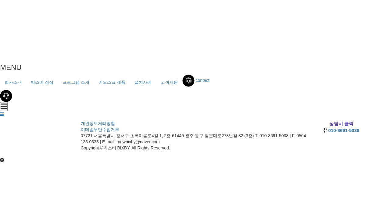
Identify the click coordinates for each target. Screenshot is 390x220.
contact (195, 80)
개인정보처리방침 (98, 123)
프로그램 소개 (76, 82)
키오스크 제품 (111, 82)
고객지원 (169, 82)
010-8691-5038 (344, 130)
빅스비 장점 (42, 82)
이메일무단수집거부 (100, 129)
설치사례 (143, 82)
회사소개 (13, 82)
